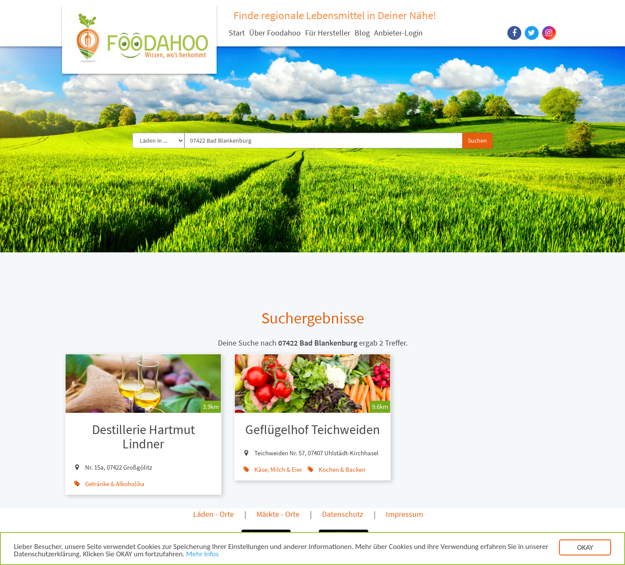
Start (237, 33)
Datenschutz (342, 514)
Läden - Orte (213, 514)
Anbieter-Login (398, 33)
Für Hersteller (327, 33)
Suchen (477, 140)
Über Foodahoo (275, 33)
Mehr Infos (202, 557)
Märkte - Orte (278, 514)
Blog (362, 33)
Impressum (404, 514)
